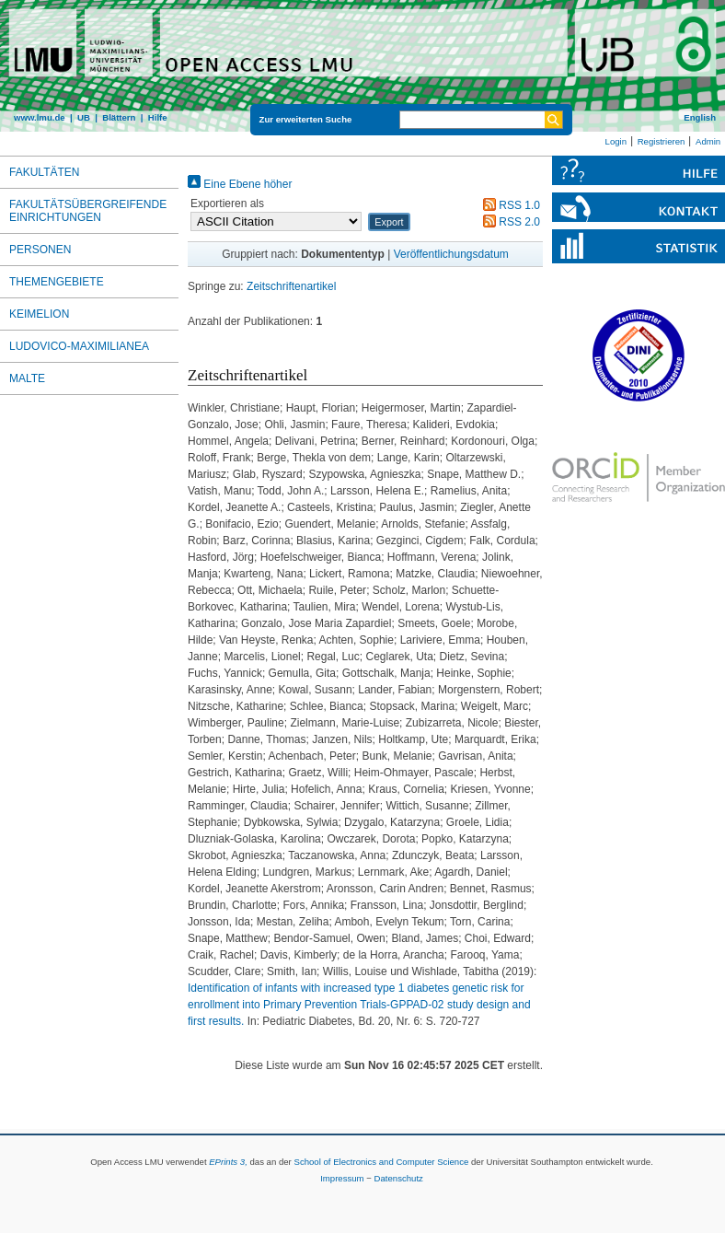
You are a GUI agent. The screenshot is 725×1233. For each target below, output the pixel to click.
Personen (40, 249)
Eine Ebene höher (240, 184)
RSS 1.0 (509, 205)
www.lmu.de (39, 117)
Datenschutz (398, 1178)
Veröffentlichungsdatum (451, 254)
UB (83, 117)
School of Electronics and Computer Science (380, 1162)
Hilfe (157, 117)
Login (616, 141)
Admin (708, 141)
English (700, 117)
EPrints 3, (228, 1162)
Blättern (118, 117)
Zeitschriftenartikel (291, 286)
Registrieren (661, 141)
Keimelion (39, 314)
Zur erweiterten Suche (305, 119)
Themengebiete (56, 281)
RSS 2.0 (509, 221)
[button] (388, 222)
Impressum (341, 1178)
